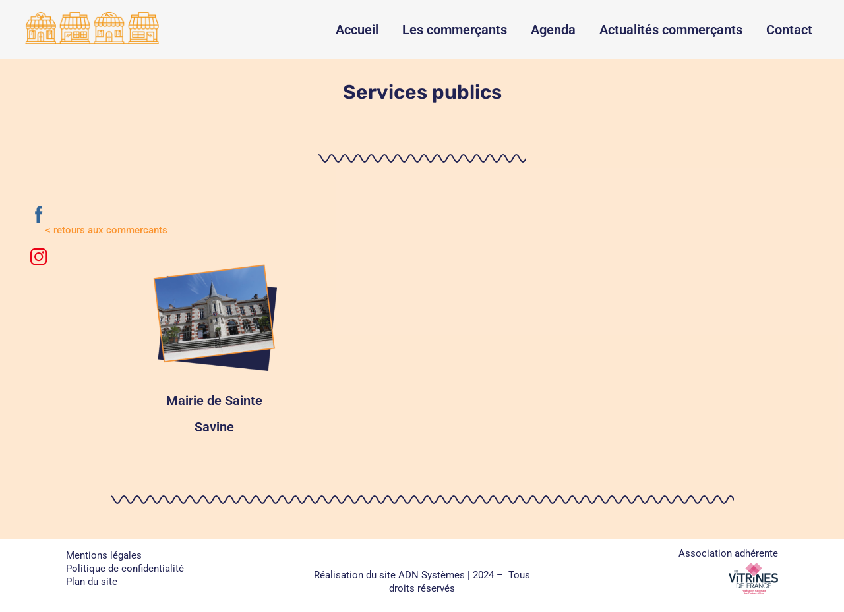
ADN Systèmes (431, 575)
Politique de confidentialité (125, 568)
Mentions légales (104, 555)
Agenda (553, 30)
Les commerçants (454, 30)
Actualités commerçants (670, 30)
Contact (789, 30)
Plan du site (91, 582)
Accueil (357, 30)
